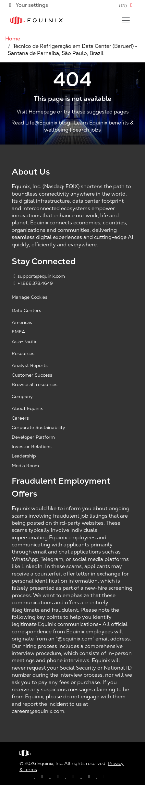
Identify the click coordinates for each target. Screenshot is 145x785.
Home (12, 38)
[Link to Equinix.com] (36, 20)
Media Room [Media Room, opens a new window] (25, 465)
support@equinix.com (38, 276)
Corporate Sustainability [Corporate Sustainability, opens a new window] (38, 427)
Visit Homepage (36, 111)
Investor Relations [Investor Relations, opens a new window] (32, 446)
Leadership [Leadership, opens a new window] (24, 456)
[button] (126, 5)
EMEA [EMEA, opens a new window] (18, 332)
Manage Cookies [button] (29, 297)
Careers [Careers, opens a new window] (20, 418)
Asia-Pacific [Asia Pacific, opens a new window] (24, 341)
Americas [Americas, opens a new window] (22, 322)
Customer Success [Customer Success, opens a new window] (32, 375)
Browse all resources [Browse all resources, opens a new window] (34, 384)
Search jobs (86, 129)
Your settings (28, 5)
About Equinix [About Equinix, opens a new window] (27, 408)
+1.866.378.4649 (32, 283)
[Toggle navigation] (126, 20)
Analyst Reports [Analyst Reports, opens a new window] (30, 365)
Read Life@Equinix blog (40, 122)
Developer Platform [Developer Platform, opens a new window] (33, 437)
